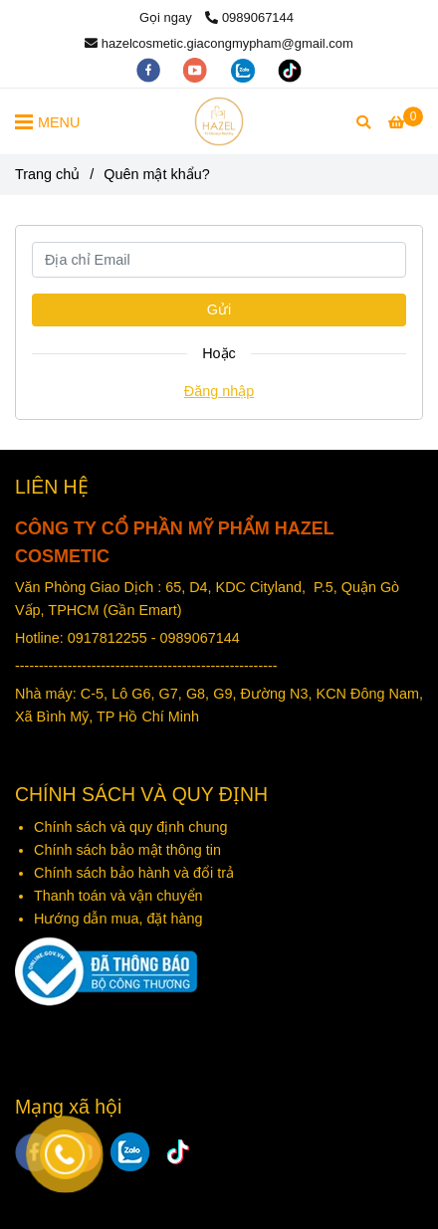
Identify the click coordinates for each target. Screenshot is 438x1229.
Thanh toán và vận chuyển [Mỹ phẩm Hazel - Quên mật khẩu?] (120, 896)
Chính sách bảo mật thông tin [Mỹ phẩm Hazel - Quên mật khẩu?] (127, 850)
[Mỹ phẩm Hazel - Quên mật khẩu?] (219, 121)
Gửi (219, 309)
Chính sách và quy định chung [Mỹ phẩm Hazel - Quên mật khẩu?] (132, 827)
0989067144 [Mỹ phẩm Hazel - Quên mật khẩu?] (249, 17)
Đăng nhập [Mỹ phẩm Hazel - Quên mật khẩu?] (219, 391)
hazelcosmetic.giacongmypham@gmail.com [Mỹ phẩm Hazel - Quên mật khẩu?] (219, 43)
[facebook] (150, 69)
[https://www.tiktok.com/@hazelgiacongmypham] (290, 69)
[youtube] (197, 69)
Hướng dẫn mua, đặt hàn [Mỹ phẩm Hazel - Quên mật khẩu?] (114, 918)
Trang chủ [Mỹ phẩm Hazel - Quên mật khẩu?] (47, 174)
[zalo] (245, 69)
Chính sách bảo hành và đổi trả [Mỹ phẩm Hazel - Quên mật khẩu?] (134, 873)
